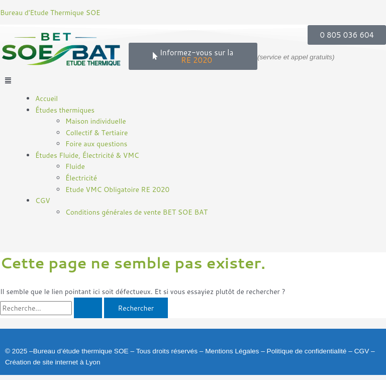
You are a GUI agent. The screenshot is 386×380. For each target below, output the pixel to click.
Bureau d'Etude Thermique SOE (50, 12)
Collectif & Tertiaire (96, 132)
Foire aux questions (96, 143)
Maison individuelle (95, 121)
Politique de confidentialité (307, 351)
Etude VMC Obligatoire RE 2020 (117, 189)
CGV (361, 351)
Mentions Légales (232, 351)
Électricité (81, 177)
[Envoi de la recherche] (88, 308)
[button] (193, 80)
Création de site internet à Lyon (53, 362)
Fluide (75, 166)
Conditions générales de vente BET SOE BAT (136, 212)
